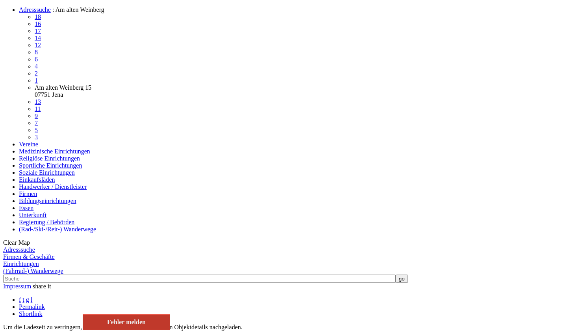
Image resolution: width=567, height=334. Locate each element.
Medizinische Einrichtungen (54, 151)
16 (38, 23)
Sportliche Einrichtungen (50, 165)
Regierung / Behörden (46, 222)
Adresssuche (35, 9)
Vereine (28, 144)
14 (38, 38)
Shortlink (31, 313)
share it (42, 286)
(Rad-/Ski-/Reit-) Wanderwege (57, 229)
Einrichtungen (21, 263)
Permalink (32, 306)
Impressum (17, 286)
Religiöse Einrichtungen (49, 158)
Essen (26, 208)
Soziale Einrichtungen (47, 172)
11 (38, 108)
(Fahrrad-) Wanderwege (33, 271)
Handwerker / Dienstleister (53, 186)
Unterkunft (32, 215)
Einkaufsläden (37, 179)
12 (38, 45)
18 (38, 16)
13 (38, 101)
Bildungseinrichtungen (47, 200)
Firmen (28, 193)
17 (38, 31)
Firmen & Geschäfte (29, 256)
